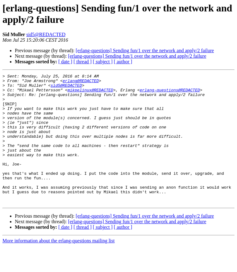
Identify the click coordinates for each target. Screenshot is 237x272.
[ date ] (65, 61)
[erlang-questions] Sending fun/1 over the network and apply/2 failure (145, 50)
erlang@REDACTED (81, 82)
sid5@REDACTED (45, 34)
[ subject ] (103, 61)
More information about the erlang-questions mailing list (58, 266)
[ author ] (123, 61)
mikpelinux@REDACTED (90, 93)
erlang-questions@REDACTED (170, 93)
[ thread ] (82, 61)
